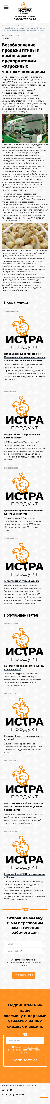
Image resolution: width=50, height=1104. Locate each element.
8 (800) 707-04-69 (25, 19)
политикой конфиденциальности (20, 961)
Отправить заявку (24, 975)
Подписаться (25, 1060)
